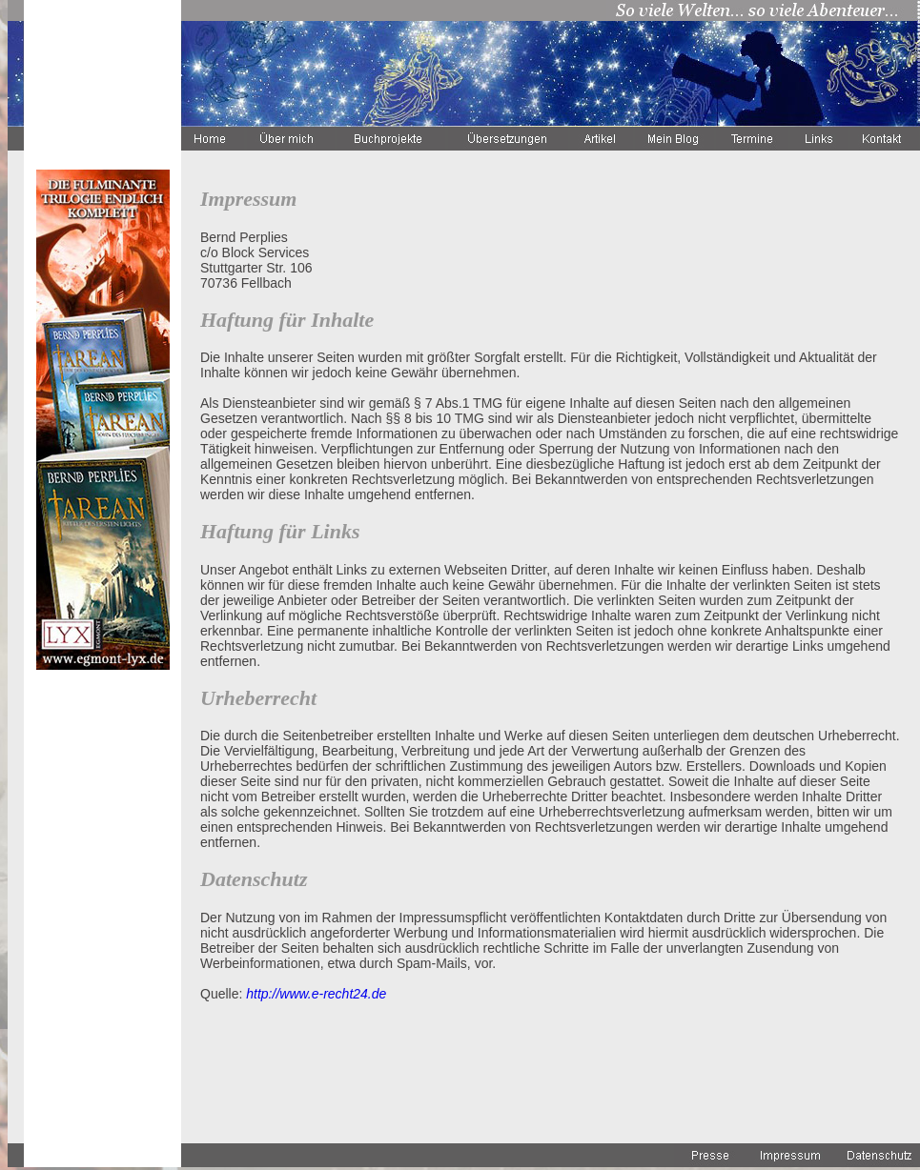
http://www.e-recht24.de (316, 993)
